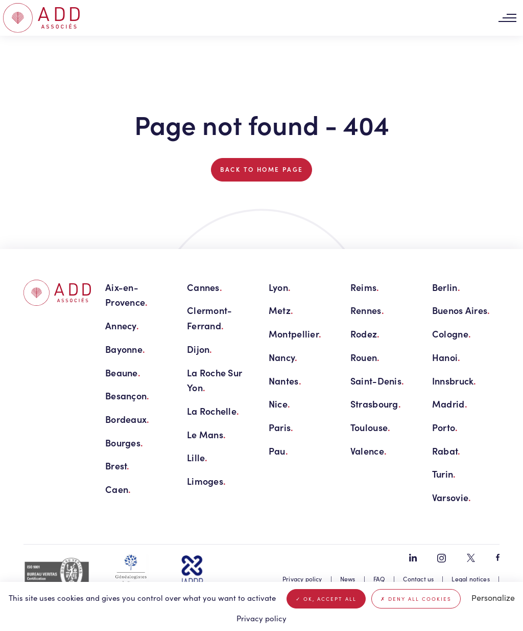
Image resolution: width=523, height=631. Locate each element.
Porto (445, 427)
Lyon (280, 287)
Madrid (449, 403)
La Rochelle (213, 410)
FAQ (379, 579)
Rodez (365, 333)
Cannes (204, 287)
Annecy (122, 325)
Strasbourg (375, 403)
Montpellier (295, 333)
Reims (364, 287)
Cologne (451, 333)
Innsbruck (454, 380)
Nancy (283, 357)
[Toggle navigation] (507, 18)
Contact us (418, 579)
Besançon (127, 395)
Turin (444, 473)
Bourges (124, 442)
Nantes (285, 380)
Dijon (199, 349)
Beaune (122, 372)
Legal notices (470, 579)
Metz (281, 310)
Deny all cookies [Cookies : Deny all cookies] (416, 598)
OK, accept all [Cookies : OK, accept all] (326, 598)
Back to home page (261, 169)
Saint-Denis (377, 380)
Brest (117, 465)
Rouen (365, 357)
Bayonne (125, 349)
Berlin (446, 287)
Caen (118, 489)
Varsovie (451, 497)
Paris (281, 427)
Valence (368, 450)
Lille (197, 457)
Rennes (367, 310)
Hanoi (446, 357)
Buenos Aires (461, 310)
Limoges (206, 481)
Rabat (446, 450)
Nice (279, 403)
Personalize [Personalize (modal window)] (493, 597)
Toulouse (370, 427)
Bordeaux (127, 419)
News (347, 579)
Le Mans (206, 434)
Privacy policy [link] (261, 618)
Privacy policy (302, 579)
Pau (278, 450)
